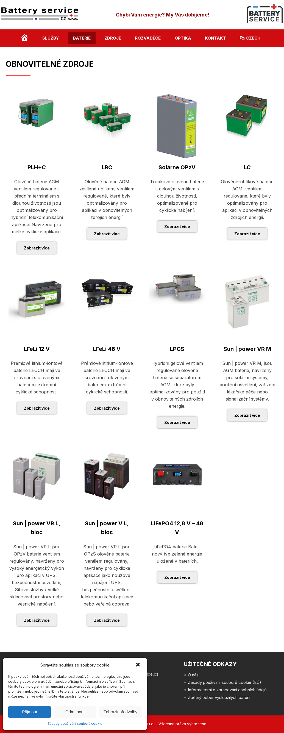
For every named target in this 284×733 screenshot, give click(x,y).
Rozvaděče (148, 38)
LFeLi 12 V (37, 349)
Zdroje (112, 38)
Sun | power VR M (247, 349)
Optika (183, 38)
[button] (138, 665)
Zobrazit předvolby (120, 711)
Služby (50, 38)
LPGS (177, 349)
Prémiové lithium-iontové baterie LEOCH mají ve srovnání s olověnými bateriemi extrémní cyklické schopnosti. (37, 377)
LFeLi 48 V (107, 349)
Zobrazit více (37, 248)
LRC (107, 167)
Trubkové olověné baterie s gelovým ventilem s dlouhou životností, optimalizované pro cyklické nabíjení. (177, 196)
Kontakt (215, 38)
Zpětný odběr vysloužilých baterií (219, 697)
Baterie (82, 38)
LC (247, 167)
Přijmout (29, 711)
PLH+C (36, 167)
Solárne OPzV (177, 167)
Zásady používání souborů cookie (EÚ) (224, 682)
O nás (193, 675)
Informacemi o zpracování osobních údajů (227, 689)
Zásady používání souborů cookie (75, 723)
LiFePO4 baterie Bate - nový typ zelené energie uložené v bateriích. (177, 554)
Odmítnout (75, 711)
